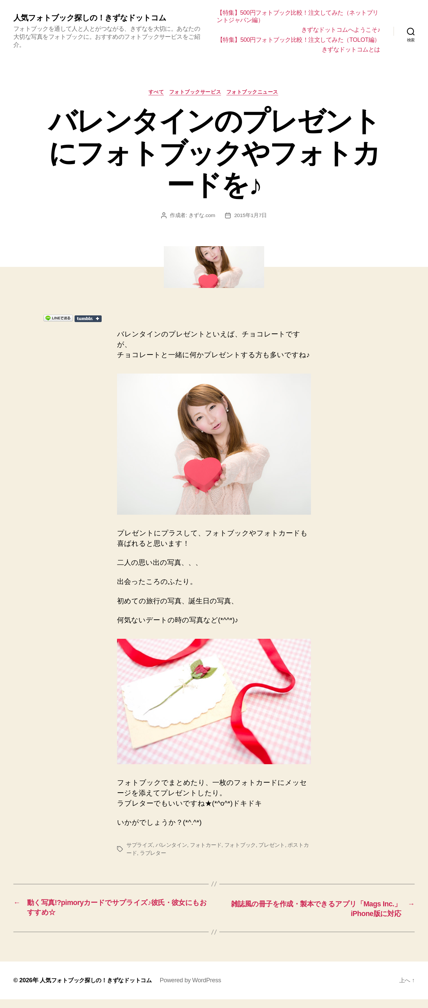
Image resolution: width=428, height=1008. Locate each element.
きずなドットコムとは (351, 57)
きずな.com (201, 223)
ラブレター (153, 861)
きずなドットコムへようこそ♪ (340, 29)
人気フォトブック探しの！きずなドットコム (93, 21)
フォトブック (240, 853)
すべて (155, 100)
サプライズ (139, 853)
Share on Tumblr (124, 326)
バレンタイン (171, 853)
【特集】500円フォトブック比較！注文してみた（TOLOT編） (293, 43)
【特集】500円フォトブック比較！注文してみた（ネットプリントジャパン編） (299, 16)
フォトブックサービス (196, 100)
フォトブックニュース (254, 100)
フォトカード (205, 853)
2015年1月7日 (250, 223)
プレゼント (271, 853)
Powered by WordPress (197, 989)
